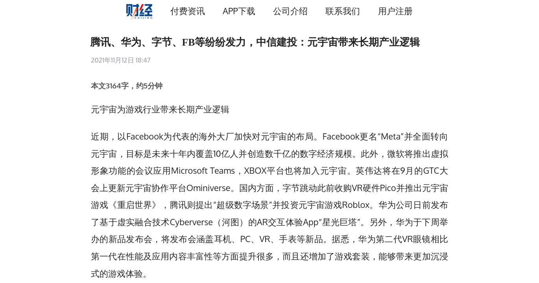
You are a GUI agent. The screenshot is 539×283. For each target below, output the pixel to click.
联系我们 (342, 11)
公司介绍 (290, 11)
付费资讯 (187, 11)
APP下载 (239, 11)
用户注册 (395, 11)
